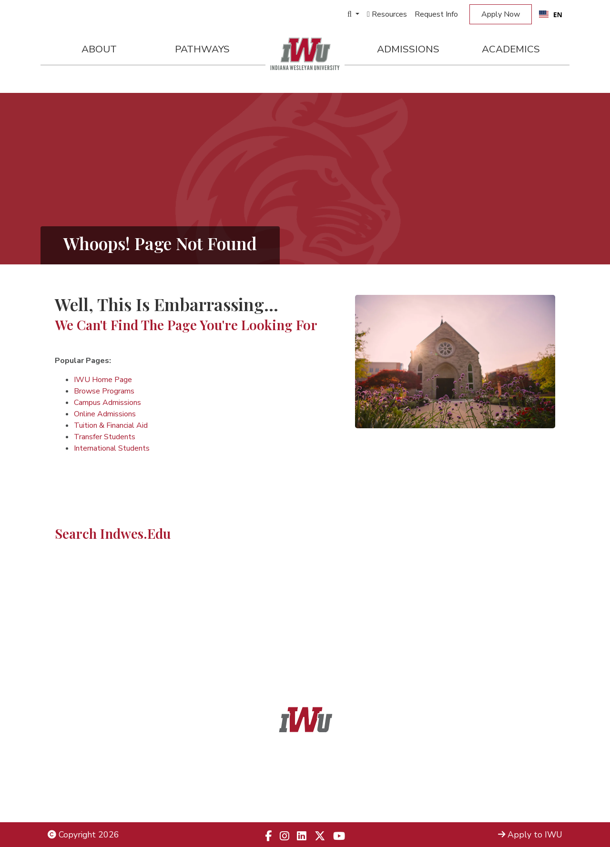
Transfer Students (104, 437)
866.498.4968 (317, 788)
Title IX (62, 775)
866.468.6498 (326, 775)
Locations (544, 775)
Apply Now (500, 14)
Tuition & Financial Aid (111, 425)
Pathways (202, 49)
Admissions (408, 49)
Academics (511, 49)
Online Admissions (105, 414)
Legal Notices (74, 763)
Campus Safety (533, 801)
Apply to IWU (530, 834)
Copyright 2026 (83, 834)
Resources (387, 14)
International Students (112, 448)
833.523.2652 (328, 801)
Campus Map (537, 788)
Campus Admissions (107, 402)
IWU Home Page (103, 379)
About (99, 49)
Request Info (436, 14)
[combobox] (550, 14)
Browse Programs (104, 391)
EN (550, 14)
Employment (72, 801)
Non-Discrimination (83, 788)
